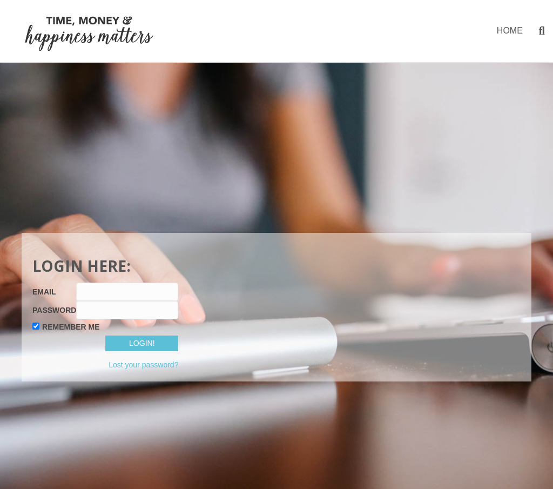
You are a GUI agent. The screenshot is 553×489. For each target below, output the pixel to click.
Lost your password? (143, 364)
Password (54, 310)
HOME (510, 30)
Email (44, 291)
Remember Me (71, 327)
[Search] (538, 30)
